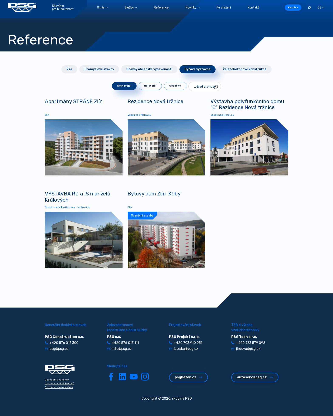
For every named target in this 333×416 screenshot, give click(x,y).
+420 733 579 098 (248, 343)
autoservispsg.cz (255, 377)
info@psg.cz (119, 349)
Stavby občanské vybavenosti (149, 69)
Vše (69, 69)
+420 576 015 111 (123, 343)
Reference (161, 7)
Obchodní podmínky (57, 379)
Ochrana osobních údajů (59, 383)
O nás (102, 7)
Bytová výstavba (197, 69)
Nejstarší (150, 85)
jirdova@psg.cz (245, 349)
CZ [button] (321, 7)
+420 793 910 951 (185, 343)
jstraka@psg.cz (183, 349)
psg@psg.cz (57, 349)
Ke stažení (224, 7)
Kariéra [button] (293, 7)
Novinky (193, 7)
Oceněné (175, 85)
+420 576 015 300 (61, 343)
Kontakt (253, 7)
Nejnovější (124, 85)
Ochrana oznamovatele (59, 387)
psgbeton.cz (188, 377)
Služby (131, 7)
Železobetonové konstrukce (245, 69)
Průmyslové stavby (99, 69)
